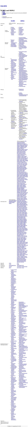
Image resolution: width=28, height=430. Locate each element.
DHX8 (23, 168)
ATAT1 (25, 150)
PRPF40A (18, 220)
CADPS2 (18, 155)
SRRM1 (18, 241)
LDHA (23, 193)
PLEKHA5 (25, 216)
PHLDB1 (18, 216)
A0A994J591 (19, 266)
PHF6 (26, 215)
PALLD (20, 214)
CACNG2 (24, 154)
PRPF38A (21, 219)
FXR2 (23, 180)
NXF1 (21, 212)
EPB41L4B (23, 174)
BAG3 (21, 151)
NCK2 (26, 207)
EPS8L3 (21, 175)
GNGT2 (21, 183)
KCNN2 (24, 191)
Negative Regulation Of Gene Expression (23, 387)
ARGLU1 (22, 148)
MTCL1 (18, 205)
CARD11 (25, 156)
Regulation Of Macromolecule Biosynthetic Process (22, 376)
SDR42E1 (21, 233)
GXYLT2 (24, 184)
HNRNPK (18, 189)
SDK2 (18, 233)
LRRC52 (18, 196)
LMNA (25, 194)
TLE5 (18, 246)
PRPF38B (25, 219)
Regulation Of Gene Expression (22, 60)
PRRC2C (25, 222)
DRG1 (24, 170)
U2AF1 (23, 250)
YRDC (23, 255)
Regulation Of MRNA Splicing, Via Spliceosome (22, 82)
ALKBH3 (24, 144)
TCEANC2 (19, 245)
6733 (18, 263)
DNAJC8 (24, 169)
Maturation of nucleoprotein (21, 90)
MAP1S (22, 199)
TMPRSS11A (24, 246)
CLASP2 (18, 162)
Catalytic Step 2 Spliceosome (21, 344)
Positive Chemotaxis (13, 311)
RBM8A (21, 226)
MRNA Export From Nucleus (13, 64)
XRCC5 (24, 254)
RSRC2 (18, 231)
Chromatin (21, 27)
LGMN (18, 194)
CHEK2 (23, 160)
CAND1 (22, 156)
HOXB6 (25, 189)
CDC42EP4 (25, 158)
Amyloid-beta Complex (13, 325)
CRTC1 (18, 165)
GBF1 (18, 182)
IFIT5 (22, 190)
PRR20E (24, 221)
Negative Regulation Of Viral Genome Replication (23, 77)
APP (10, 200)
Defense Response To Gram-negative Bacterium (13, 394)
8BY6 (10, 267)
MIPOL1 (25, 203)
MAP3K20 (25, 199)
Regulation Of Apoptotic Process (13, 305)
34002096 (20, 117)
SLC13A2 (21, 236)
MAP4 (18, 200)
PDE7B (21, 215)
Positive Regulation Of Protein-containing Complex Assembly (23, 380)
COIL (20, 164)
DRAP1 (21, 170)
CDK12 (18, 159)
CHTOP (18, 161)
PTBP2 (18, 224)
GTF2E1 (18, 184)
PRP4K (18, 219)
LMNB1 (18, 195)
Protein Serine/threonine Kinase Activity (23, 42)
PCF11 (26, 214)
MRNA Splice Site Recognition (22, 356)
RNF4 (24, 227)
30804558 (21, 112)
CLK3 (26, 163)
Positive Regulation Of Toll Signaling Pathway (13, 343)
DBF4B (21, 166)
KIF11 (22, 192)
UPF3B (18, 252)
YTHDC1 (18, 256)
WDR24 (24, 253)
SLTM (24, 237)
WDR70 (21, 254)
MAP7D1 (23, 200)
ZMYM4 (18, 259)
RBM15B (25, 225)
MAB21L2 (19, 198)
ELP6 (18, 173)
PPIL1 (18, 218)
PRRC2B (21, 222)
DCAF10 (23, 166)
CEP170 (26, 159)
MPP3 (22, 204)
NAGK (21, 207)
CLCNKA (25, 162)
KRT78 (24, 192)
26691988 (20, 101)
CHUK (21, 161)
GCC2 (20, 182)
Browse (3, 11)
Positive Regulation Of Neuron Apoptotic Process (23, 74)
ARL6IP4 (26, 149)
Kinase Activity (21, 45)
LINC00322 (22, 194)
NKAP (18, 209)
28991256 (24, 125)
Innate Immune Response (23, 78)
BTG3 (18, 153)
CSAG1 (21, 165)
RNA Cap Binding (12, 40)
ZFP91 (21, 258)
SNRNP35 (19, 239)
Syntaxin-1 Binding (13, 284)
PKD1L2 (21, 216)
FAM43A (19, 177)
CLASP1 (23, 161)
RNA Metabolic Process (23, 310)
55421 (10, 263)
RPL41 (21, 229)
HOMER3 (22, 189)
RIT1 (20, 227)
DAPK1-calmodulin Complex (13, 350)
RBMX (24, 226)
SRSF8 (18, 243)
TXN (21, 250)
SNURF (22, 239)
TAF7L (24, 244)
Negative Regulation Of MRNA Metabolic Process (23, 347)
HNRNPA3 (19, 188)
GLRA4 (18, 183)
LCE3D (20, 193)
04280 (18, 264)
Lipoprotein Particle (13, 388)
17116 (10, 264)
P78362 (26, 266)
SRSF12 (21, 242)
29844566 (20, 119)
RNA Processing (22, 307)
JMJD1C (18, 191)
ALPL (27, 144)
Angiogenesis (21, 53)
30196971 (20, 129)
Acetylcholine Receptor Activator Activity (13, 373)
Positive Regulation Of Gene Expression (23, 62)
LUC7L (25, 196)
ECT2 (21, 171)
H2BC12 (18, 185)
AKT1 (18, 144)
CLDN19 (18, 163)
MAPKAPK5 (24, 201)
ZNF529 (18, 260)
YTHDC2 (22, 256)
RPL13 (18, 228)
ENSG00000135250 (20, 265)
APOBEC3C (22, 147)
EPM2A (26, 174)
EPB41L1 (26, 173)
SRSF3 (24, 242)
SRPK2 (22, 20)
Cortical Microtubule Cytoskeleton (22, 385)
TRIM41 (18, 249)
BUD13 (20, 153)
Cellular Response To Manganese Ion (13, 278)
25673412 (23, 136)
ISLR (25, 190)
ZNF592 (21, 260)
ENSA (23, 173)
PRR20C (18, 221)
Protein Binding (13, 46)
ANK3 (26, 145)
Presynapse (21, 34)
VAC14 (23, 252)
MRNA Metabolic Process (23, 305)
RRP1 (21, 230)
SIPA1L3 (25, 235)
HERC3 (24, 185)
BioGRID (4, 17)
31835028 (25, 110)
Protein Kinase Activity (23, 40)
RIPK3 (18, 227)
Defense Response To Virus (13, 78)
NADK (18, 207)
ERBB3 (24, 175)
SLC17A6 (25, 236)
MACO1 (25, 198)
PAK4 (18, 214)
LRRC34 (24, 195)
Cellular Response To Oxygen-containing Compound (13, 330)
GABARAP (19, 181)
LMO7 (21, 195)
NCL (18, 208)
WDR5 (18, 254)
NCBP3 (13, 20)
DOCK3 (18, 170)
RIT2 (22, 227)
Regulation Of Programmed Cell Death (13, 319)
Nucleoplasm (21, 29)
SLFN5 (22, 237)
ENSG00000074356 (12, 265)
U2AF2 (26, 250)
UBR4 (23, 251)
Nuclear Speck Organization (21, 67)
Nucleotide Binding (22, 37)
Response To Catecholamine (13, 280)
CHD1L (18, 160)
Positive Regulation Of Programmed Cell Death (13, 287)
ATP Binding (21, 44)
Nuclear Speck (21, 33)
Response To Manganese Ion (13, 282)
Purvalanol (21, 93)
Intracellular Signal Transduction (22, 69)
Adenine (20, 92)
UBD (18, 251)
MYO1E (22, 206)
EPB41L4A (19, 174)
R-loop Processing (22, 86)
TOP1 (23, 248)
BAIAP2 (23, 151)
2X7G (18, 267)
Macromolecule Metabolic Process (13, 382)
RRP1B (23, 230)
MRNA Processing (13, 62)
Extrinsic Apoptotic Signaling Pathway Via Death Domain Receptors (13, 315)
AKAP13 (25, 143)
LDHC (26, 193)
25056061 (20, 126)
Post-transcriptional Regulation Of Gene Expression (22, 353)
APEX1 (18, 147)
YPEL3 (21, 255)
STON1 (26, 243)
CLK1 (21, 163)
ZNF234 (24, 259)
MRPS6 (24, 204)
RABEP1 (24, 224)
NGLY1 (25, 208)
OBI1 (18, 213)
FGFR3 (21, 179)
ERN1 (21, 176)
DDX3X (21, 167)
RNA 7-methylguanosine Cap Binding (14, 42)
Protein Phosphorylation (23, 55)
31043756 (24, 117)
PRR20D (21, 221)
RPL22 (21, 228)
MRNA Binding (13, 45)
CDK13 (21, 159)
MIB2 (23, 203)
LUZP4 (24, 197)
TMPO (20, 246)
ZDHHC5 (22, 257)
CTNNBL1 (24, 165)
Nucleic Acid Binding (22, 306)
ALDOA (20, 144)
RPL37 (26, 228)
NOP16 (26, 209)
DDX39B (18, 167)
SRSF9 (21, 243)
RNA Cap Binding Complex (12, 33)
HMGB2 (15, 200)
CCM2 (21, 158)
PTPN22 (21, 224)
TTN (24, 249)
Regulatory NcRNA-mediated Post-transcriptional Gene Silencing (13, 69)
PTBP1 (24, 223)
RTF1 (23, 231)
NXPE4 (23, 212)
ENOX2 (20, 173)
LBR (27, 192)
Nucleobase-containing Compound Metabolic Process (23, 332)
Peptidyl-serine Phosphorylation (22, 64)
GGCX (23, 182)
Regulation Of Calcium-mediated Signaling (13, 385)
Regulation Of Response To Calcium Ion (13, 334)
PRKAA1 (24, 218)
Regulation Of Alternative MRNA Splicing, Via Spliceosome (23, 327)
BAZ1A (18, 152)
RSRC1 (26, 230)
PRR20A (22, 220)
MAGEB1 (18, 199)
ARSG (21, 150)
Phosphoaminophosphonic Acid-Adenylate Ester (23, 95)
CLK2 (24, 163)
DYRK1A (18, 171)
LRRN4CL (22, 196)
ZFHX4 (18, 258)
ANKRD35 (22, 146)
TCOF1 (22, 245)
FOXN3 (18, 180)
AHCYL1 (21, 143)
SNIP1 (22, 238)
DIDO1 (26, 168)
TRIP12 (21, 249)
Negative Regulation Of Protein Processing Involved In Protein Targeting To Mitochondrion (13, 416)
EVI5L (23, 176)
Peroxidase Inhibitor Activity (13, 411)
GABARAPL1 (23, 181)
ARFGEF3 (19, 148)
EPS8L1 (18, 175)
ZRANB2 (21, 261)
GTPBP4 (21, 184)
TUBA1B (18, 250)
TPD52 (25, 248)
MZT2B (25, 206)
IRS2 (23, 190)
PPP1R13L (21, 218)
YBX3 (26, 254)
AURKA (18, 151)
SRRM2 (21, 241)
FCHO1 (25, 178)
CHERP (26, 160)
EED (23, 171)
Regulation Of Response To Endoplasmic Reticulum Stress (14, 379)
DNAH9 (21, 169)
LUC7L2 (18, 197)
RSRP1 (21, 231)
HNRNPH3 (11, 201)
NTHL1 (24, 211)
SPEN (18, 240)
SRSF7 (27, 242)
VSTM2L (21, 253)
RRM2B (18, 230)
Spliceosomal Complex (23, 315)
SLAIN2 (18, 236)
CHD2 (21, 160)
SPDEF (25, 239)
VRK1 (18, 253)
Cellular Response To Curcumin (13, 357)
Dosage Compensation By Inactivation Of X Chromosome (23, 350)
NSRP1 (18, 211)
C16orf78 (23, 153)
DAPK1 (12, 200)
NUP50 (18, 212)
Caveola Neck (13, 358)
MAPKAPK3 (19, 201)
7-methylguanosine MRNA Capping (14, 59)
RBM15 (22, 225)
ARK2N (22, 149)
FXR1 (21, 180)
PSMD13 (21, 223)
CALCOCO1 (22, 155)
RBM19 (18, 226)
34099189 (12, 121)
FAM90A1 (19, 178)
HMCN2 (24, 186)
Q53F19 (10, 266)
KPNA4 (14, 201)
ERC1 (27, 175)
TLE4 (27, 245)
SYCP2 (22, 244)
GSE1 (24, 183)
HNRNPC (22, 188)
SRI (24, 240)
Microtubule (21, 383)
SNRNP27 (25, 238)
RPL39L (18, 229)
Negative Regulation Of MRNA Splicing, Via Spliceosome (23, 340)
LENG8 (10, 202)
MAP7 (20, 200)
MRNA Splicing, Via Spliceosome (22, 318)
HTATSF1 (18, 190)
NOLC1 (20, 209)
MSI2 (27, 204)
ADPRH (18, 143)
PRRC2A (18, 222)
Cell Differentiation (22, 65)
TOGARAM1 (19, 248)
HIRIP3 (18, 186)
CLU (18, 164)
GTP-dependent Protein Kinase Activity (13, 360)
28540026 (20, 115)
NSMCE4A (24, 210)
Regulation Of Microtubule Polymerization (21, 366)
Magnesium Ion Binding (23, 38)
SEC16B (24, 233)
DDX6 (21, 168)
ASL (23, 150)
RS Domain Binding (22, 370)
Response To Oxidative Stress (14, 366)
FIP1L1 (23, 179)
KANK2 (21, 191)
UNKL (26, 251)
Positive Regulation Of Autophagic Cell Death (14, 353)
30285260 (20, 125)
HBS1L (21, 185)
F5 (17, 177)
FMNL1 (26, 179)
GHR (25, 182)
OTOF (23, 213)
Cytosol (20, 32)
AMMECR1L (22, 145)
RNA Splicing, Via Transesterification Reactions (22, 323)
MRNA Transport (12, 76)
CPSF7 (26, 164)
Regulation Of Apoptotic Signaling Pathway (13, 369)
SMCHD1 (18, 238)
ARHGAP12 (19, 149)
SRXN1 (23, 243)
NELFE (20, 208)
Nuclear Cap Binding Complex (13, 30)
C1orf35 (18, 154)
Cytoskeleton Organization (21, 378)
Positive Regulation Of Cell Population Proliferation (23, 57)
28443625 (25, 133)
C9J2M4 (23, 266)
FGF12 (18, 179)
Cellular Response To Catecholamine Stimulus (13, 275)
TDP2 (25, 245)
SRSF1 (24, 241)
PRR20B (25, 220)
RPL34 (23, 228)
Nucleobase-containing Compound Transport (23, 364)
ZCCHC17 (19, 257)
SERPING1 (19, 235)
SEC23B (18, 234)
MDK (20, 203)
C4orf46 (21, 154)
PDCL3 (18, 215)
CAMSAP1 (19, 156)
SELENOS (22, 234)
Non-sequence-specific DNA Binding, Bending (13, 400)
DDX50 (18, 168)
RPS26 (26, 229)
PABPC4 (25, 213)
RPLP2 (24, 229)
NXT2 (26, 212)
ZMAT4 (23, 258)
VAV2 (26, 252)
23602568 (4, 13)
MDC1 (18, 203)
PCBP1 (23, 214)
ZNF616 (18, 261)
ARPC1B (18, 150)
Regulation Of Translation (23, 382)
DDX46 (24, 167)
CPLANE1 (23, 164)
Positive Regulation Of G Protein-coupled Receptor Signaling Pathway (14, 301)
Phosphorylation (14, 367)
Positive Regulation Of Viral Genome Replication (23, 75)
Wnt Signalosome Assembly (13, 363)
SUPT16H (18, 244)
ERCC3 (18, 176)
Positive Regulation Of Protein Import (13, 390)
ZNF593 (24, 260)
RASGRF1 (19, 225)
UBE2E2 (20, 251)
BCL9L (21, 152)
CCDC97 (18, 158)
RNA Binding (13, 44)
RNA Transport (21, 345)
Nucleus (12, 27)
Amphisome (13, 409)
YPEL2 (18, 255)
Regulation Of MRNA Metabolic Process (22, 330)
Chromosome (21, 30)
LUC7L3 (21, 197)
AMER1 (18, 145)
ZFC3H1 (25, 257)
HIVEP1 (21, 186)
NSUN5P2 (21, 211)
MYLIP (24, 205)
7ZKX (23, 267)
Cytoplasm (13, 28)
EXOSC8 (26, 176)
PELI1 (23, 215)
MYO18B (18, 206)
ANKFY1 (18, 146)
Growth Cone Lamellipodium (13, 327)
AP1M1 (25, 146)
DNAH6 (18, 169)
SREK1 (22, 240)
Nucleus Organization (13, 403)
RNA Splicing (21, 59)
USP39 (21, 252)
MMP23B (18, 204)
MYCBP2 (21, 205)
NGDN (23, 208)
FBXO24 (22, 178)
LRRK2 (13, 202)
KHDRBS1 (19, 192)
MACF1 (22, 198)
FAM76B (23, 177)
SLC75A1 (18, 237)
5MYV (20, 267)
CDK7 (24, 159)
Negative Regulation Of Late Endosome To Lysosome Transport (13, 406)
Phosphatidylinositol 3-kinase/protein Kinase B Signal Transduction (23, 71)
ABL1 (26, 141)
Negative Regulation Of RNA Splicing (23, 334)
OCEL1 (20, 213)
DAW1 (18, 166)
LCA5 (18, 193)
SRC (20, 240)
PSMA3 (18, 223)
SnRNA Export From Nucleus (13, 66)
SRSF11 (18, 242)
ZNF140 (21, 259)
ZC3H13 (25, 256)
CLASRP (21, 162)
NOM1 (23, 209)
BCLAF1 (24, 152)
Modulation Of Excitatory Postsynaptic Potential (13, 323)
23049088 (20, 121)
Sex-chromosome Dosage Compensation (23, 348)
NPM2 (21, 210)
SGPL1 (22, 235)
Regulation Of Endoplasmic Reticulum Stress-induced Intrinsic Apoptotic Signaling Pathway (13, 294)
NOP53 (18, 210)
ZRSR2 (24, 261)
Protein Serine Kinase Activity (13, 346)
